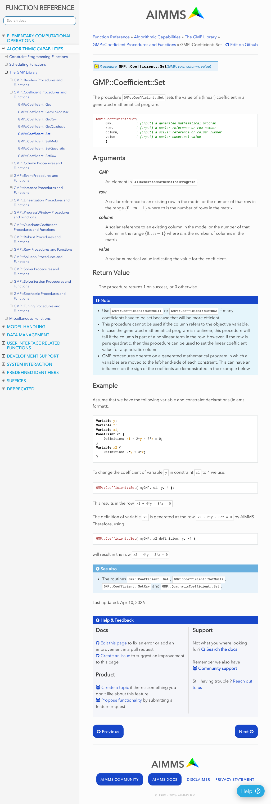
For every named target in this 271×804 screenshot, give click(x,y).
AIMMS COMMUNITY (120, 780)
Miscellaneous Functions (28, 318)
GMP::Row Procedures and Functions (41, 249)
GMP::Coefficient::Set (34, 134)
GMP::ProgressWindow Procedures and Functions (40, 214)
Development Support (30, 356)
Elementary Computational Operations (36, 38)
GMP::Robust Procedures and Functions (35, 239)
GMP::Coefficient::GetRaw (37, 119)
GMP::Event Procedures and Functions (34, 177)
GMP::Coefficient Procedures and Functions (38, 94)
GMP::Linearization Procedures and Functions (40, 202)
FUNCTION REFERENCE (39, 8)
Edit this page (113, 643)
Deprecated (18, 388)
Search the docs (221, 649)
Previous (108, 731)
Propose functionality (121, 700)
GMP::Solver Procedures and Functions (34, 271)
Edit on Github (243, 44)
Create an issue (115, 655)
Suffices (14, 380)
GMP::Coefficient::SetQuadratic (41, 148)
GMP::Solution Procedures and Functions (36, 259)
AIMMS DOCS (164, 780)
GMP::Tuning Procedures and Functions (35, 308)
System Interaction (27, 364)
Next (246, 731)
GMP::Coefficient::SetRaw (37, 156)
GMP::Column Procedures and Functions (36, 165)
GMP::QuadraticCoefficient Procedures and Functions (33, 227)
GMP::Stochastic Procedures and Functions (38, 295)
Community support (217, 668)
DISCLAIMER (198, 780)
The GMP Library (21, 72)
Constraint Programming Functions (36, 57)
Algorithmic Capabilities (32, 48)
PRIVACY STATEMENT (234, 780)
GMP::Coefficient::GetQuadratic (41, 126)
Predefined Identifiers (30, 372)
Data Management (25, 334)
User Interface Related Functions (31, 345)
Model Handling (23, 326)
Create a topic (114, 687)
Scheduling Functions (25, 64)
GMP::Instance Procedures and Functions (36, 190)
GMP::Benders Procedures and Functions (36, 82)
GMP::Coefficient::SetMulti (38, 141)
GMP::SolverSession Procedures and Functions (40, 283)
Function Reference (111, 36)
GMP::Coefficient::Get (34, 104)
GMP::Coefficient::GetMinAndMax (43, 112)
